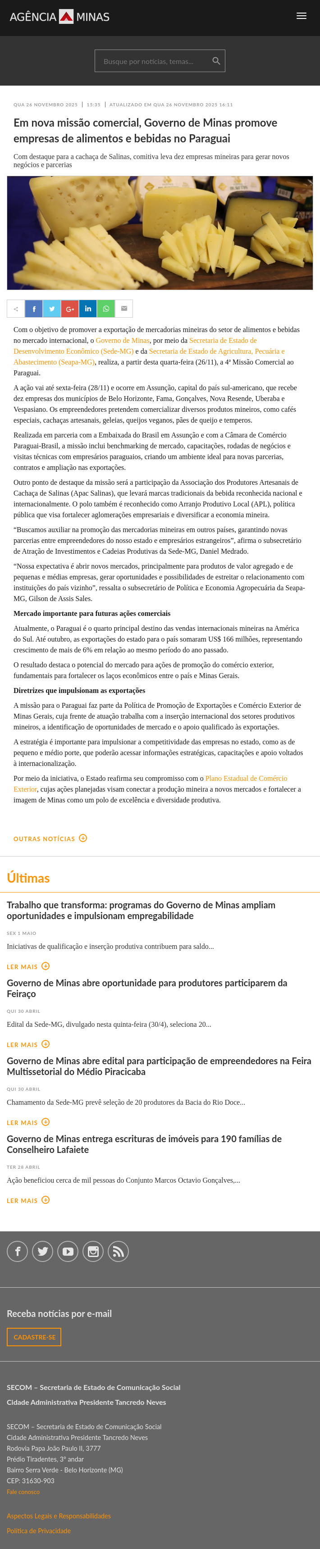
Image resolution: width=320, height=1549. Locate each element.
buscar (216, 61)
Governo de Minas (123, 340)
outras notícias (50, 839)
